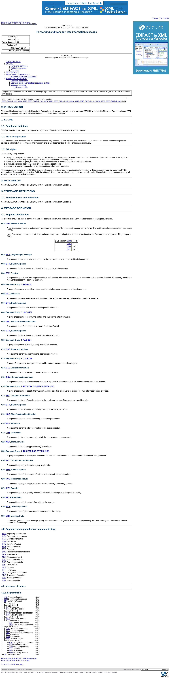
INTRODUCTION (13, 62)
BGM (8, 255)
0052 (69, 244)
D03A (108, 101)
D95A (19, 101)
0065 (69, 241)
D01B (87, 101)
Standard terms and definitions (23, 77)
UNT (8, 516)
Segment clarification (19, 81)
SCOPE (9, 64)
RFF (25, 284)
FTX (8, 273)
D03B (113, 101)
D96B (35, 101)
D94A (9, 101)
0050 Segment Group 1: (12, 284)
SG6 (52, 386)
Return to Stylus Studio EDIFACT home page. (15, 22)
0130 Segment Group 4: (12, 358)
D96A (30, 101)
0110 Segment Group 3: (12, 340)
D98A (51, 101)
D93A (4, 101)
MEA (47, 386)
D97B (45, 101)
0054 (69, 247)
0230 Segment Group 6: (12, 451)
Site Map (4, 675)
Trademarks (29, 675)
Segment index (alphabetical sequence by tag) (30, 83)
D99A (61, 101)
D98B (56, 101)
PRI (42, 451)
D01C (92, 101)
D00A (71, 101)
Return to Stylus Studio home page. (12, 670)
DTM (8, 264)
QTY (39, 451)
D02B (103, 101)
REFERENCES (12, 72)
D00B (77, 101)
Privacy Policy (12, 675)
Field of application (18, 68)
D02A (98, 101)
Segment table (21, 87)
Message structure (18, 85)
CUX (43, 386)
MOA (47, 451)
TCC (25, 451)
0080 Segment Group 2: (12, 312)
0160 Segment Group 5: (12, 386)
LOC (25, 312)
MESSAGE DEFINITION (16, 79)
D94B (14, 101)
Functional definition (19, 66)
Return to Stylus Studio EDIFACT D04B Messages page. (19, 24)
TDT (24, 386)
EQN (29, 451)
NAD (25, 340)
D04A (118, 101)
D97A (40, 101)
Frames (155, 18)
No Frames (164, 18)
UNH (8, 223)
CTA (25, 358)
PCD (34, 451)
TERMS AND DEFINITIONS (18, 74)
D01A (82, 101)
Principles (15, 70)
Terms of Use (21, 675)
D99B (66, 101)
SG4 (29, 340)
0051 (69, 249)
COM (29, 358)
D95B (25, 101)
